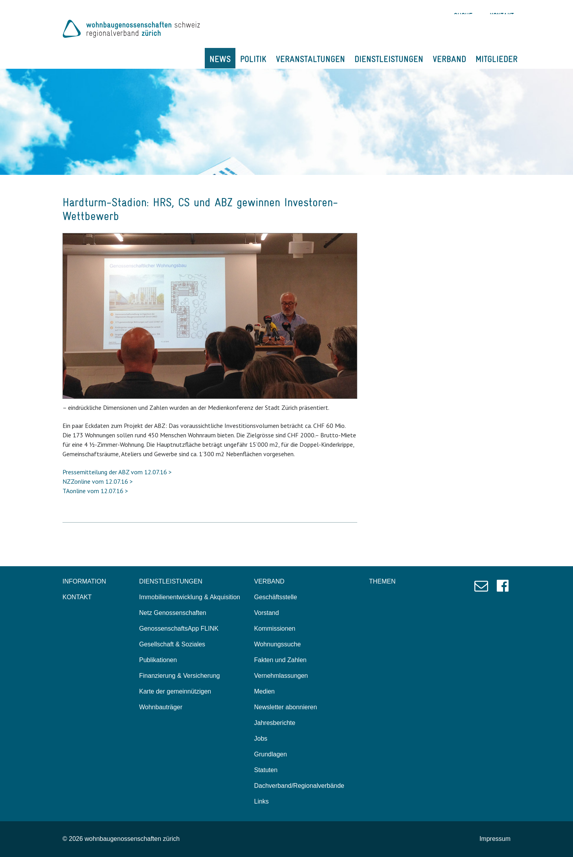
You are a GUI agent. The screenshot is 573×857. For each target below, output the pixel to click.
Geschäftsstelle (275, 597)
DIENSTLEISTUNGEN (388, 59)
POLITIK (253, 59)
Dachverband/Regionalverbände (299, 785)
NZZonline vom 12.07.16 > (97, 481)
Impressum (495, 838)
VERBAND (449, 59)
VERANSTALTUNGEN (310, 59)
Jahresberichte (275, 722)
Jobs (261, 738)
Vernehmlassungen (281, 675)
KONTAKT (77, 597)
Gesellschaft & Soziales (172, 644)
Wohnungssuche (277, 644)
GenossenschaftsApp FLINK (179, 628)
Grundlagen (270, 754)
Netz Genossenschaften (172, 612)
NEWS (220, 59)
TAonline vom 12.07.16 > (95, 491)
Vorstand (266, 612)
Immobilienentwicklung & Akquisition (189, 597)
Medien (264, 691)
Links (261, 801)
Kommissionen (275, 628)
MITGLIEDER (497, 59)
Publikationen (158, 660)
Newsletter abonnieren (285, 707)
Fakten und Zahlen (280, 660)
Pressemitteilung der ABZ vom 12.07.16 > (117, 472)
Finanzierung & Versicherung (179, 675)
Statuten (266, 770)
